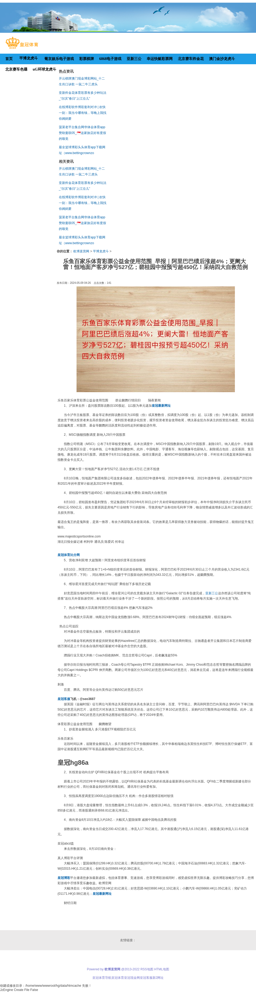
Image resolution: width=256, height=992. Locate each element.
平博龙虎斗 (101, 251)
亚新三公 (211, 593)
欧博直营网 (81, 251)
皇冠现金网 (132, 978)
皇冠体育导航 (101, 978)
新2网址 (158, 978)
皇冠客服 (146, 978)
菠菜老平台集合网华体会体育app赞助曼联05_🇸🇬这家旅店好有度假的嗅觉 (82, 133)
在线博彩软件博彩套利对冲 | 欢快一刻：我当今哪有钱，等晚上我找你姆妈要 (82, 112)
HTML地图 (161, 969)
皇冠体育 (117, 978)
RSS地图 (146, 969)
